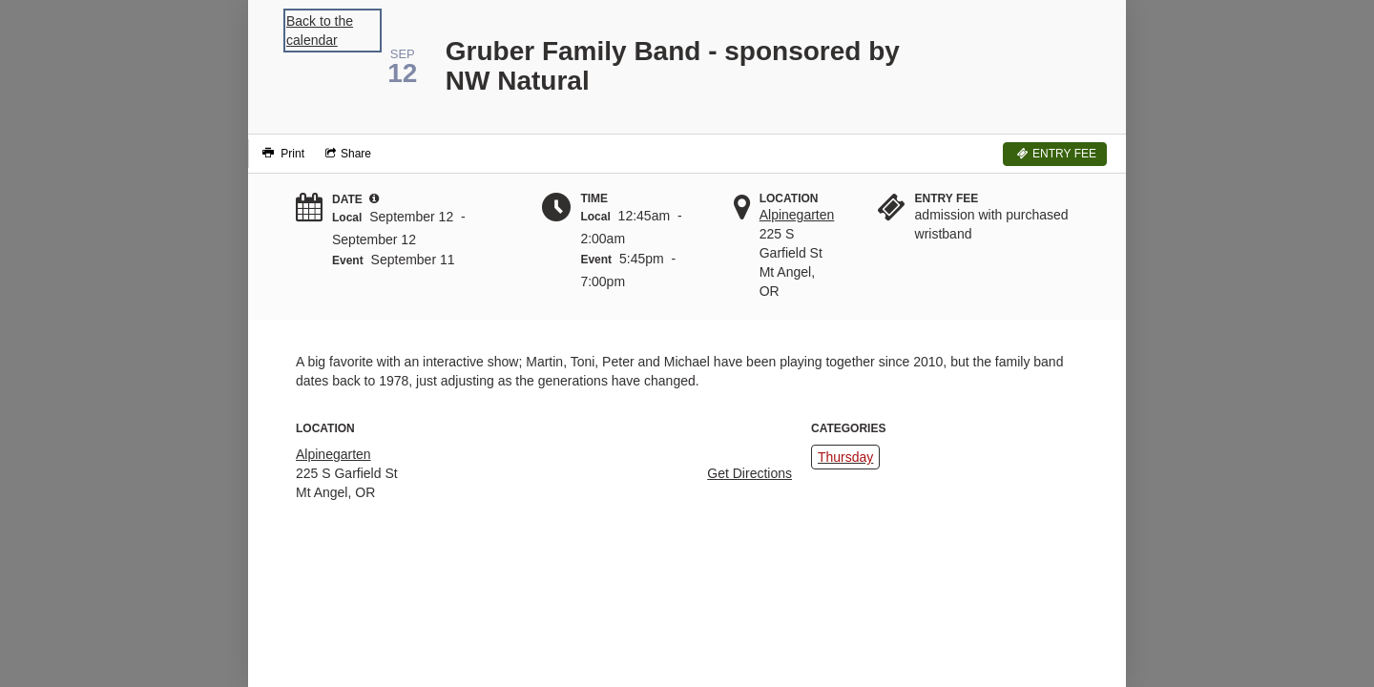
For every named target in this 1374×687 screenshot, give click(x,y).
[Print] (281, 153)
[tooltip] (374, 198)
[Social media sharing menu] (346, 153)
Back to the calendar (319, 30)
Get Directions (749, 473)
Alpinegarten (797, 214)
